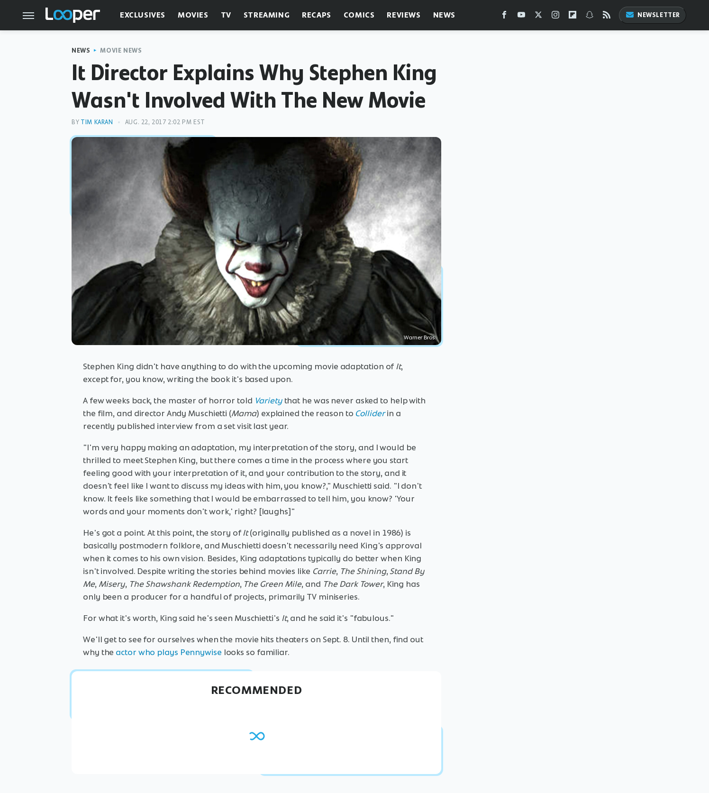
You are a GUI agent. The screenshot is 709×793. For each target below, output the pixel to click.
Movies (193, 15)
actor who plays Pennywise (169, 652)
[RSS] (606, 17)
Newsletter (652, 15)
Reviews (403, 15)
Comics (359, 15)
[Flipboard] (572, 17)
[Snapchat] (589, 17)
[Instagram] (555, 17)
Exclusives (142, 15)
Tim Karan (97, 122)
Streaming (267, 15)
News (444, 15)
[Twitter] (538, 17)
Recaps (316, 15)
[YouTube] (521, 17)
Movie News (121, 50)
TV (226, 15)
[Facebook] (504, 17)
